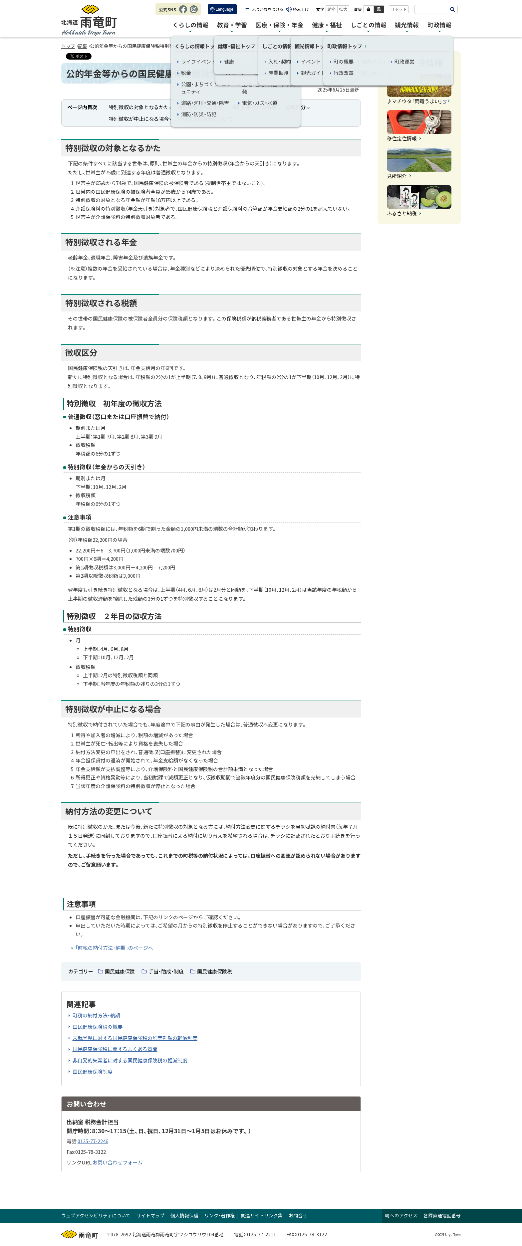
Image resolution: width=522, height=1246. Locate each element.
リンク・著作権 (219, 1215)
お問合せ (298, 1215)
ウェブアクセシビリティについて (95, 1215)
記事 (82, 46)
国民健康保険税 (214, 971)
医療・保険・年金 (279, 25)
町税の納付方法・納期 (96, 1015)
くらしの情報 (190, 25)
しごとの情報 (369, 25)
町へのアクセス (401, 1215)
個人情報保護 (184, 1215)
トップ (68, 46)
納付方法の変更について (205, 118)
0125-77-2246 (93, 1141)
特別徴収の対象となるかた (139, 107)
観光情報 (407, 25)
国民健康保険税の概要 (98, 1026)
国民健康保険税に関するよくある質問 (115, 1048)
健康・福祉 (327, 25)
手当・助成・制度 (166, 971)
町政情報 (439, 25)
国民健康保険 (120, 971)
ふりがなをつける (268, 9)
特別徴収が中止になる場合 (139, 118)
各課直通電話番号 (442, 1215)
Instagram (194, 12)
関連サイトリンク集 (262, 1215)
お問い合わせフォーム (117, 1162)
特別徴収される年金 (200, 107)
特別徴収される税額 (254, 107)
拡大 (343, 9)
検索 (452, 9)
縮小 (332, 9)
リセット (399, 9)
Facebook (183, 12)
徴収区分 (296, 107)
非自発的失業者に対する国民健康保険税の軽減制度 (130, 1060)
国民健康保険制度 (93, 1071)
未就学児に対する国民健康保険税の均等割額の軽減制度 (135, 1037)
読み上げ (301, 9)
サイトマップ (150, 1215)
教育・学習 (232, 25)
